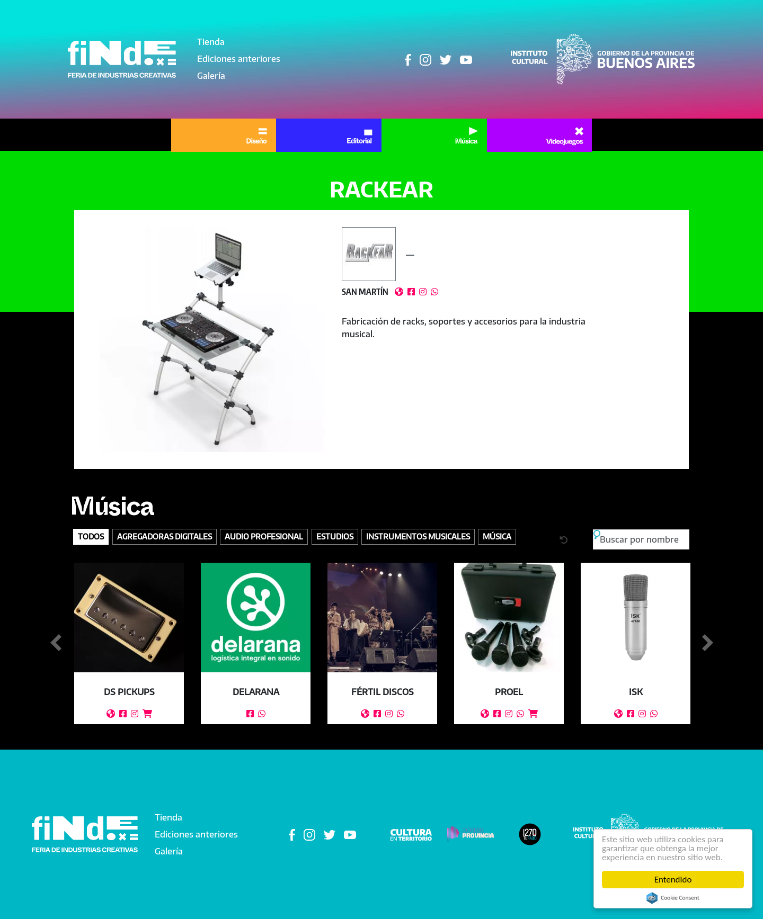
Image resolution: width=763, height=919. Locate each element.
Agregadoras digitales (164, 536)
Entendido (673, 879)
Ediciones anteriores (238, 58)
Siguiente (707, 643)
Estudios (334, 536)
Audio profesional (264, 536)
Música (112, 510)
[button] (212, 339)
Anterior (56, 643)
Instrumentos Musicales (418, 536)
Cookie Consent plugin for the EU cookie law (672, 898)
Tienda (211, 42)
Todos (91, 536)
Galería (211, 75)
